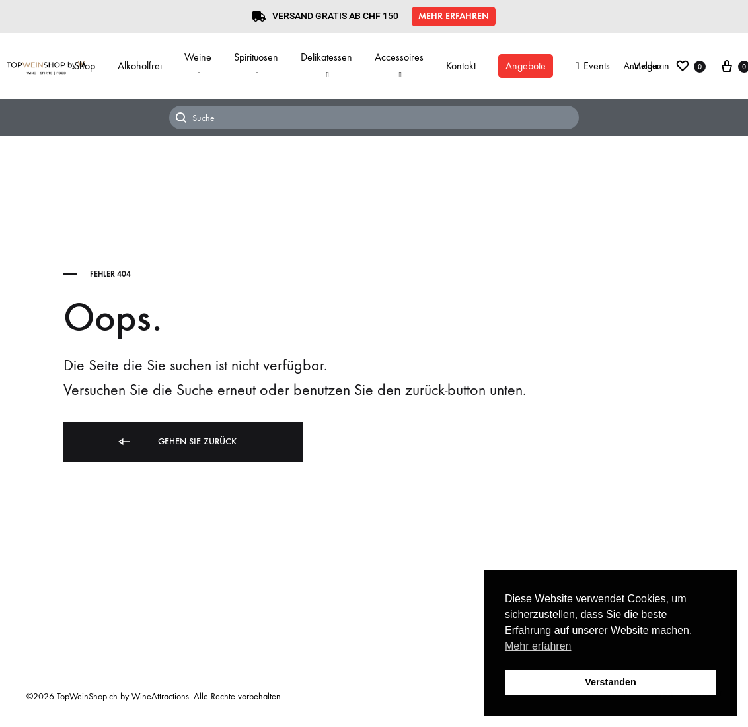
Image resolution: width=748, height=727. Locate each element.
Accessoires (399, 65)
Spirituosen (256, 65)
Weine (197, 65)
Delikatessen (326, 65)
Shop (84, 65)
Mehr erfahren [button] (538, 646)
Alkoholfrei (140, 65)
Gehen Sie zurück (176, 442)
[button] (454, 16)
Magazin (650, 65)
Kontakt (461, 65)
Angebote (525, 65)
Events (593, 65)
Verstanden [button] (610, 682)
